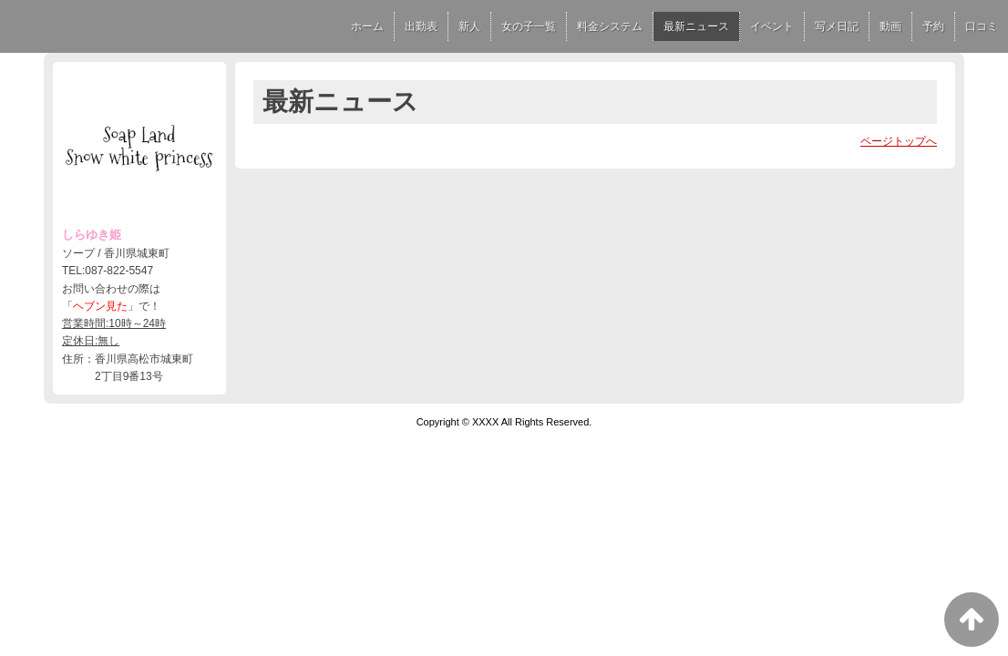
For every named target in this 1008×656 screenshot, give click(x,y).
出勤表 (421, 26)
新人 (469, 26)
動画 (890, 26)
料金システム (610, 26)
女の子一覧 (528, 26)
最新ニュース (696, 26)
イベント (772, 26)
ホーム (367, 26)
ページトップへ (898, 141)
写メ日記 (837, 26)
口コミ (981, 26)
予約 (933, 26)
